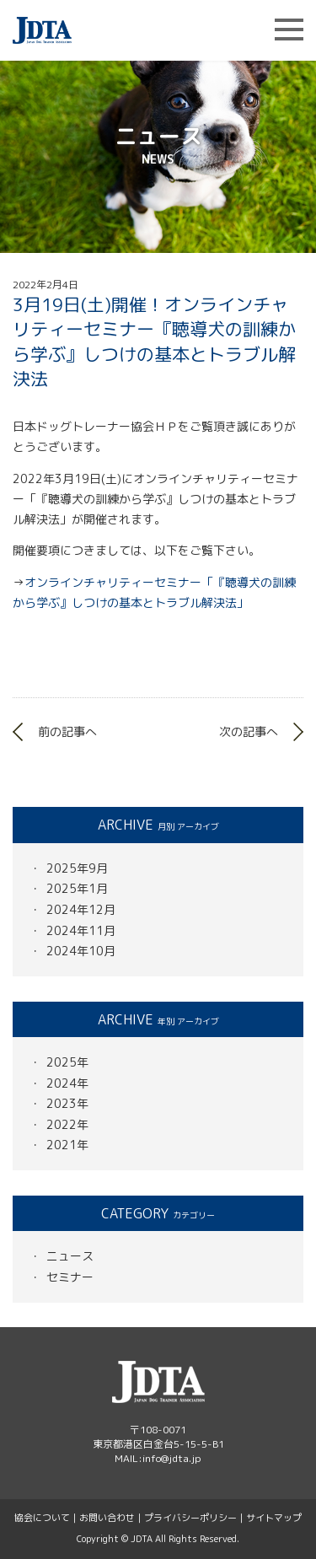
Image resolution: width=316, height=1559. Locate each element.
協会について (42, 1517)
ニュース (70, 1256)
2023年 (67, 1103)
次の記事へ (248, 731)
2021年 (67, 1145)
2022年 (67, 1124)
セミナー (70, 1277)
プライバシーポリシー (190, 1517)
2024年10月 (80, 951)
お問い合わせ (107, 1517)
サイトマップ (274, 1517)
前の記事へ (67, 731)
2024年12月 (80, 909)
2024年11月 (80, 930)
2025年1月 (77, 888)
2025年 (67, 1062)
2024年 (67, 1083)
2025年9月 (77, 868)
